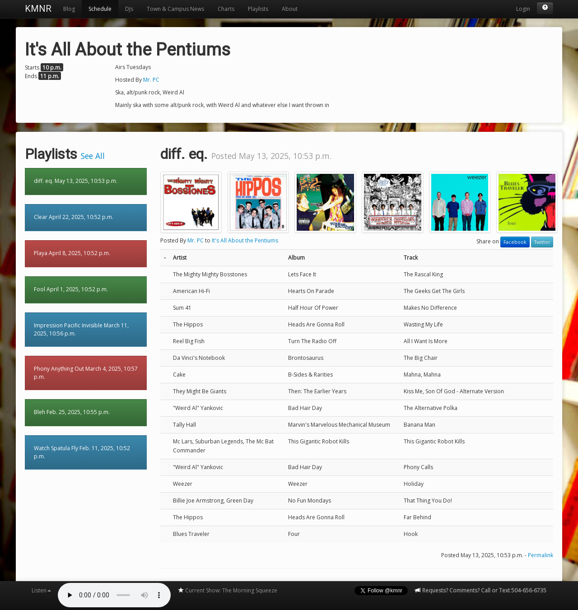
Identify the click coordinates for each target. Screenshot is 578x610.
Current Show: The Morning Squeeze (227, 590)
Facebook (515, 242)
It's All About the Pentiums (245, 240)
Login (523, 9)
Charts (226, 9)
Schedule (100, 9)
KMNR (38, 8)
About (290, 9)
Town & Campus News (175, 9)
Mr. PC (151, 80)
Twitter (542, 242)
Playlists (258, 9)
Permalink (540, 555)
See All (93, 155)
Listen (41, 590)
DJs (129, 9)
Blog (69, 9)
